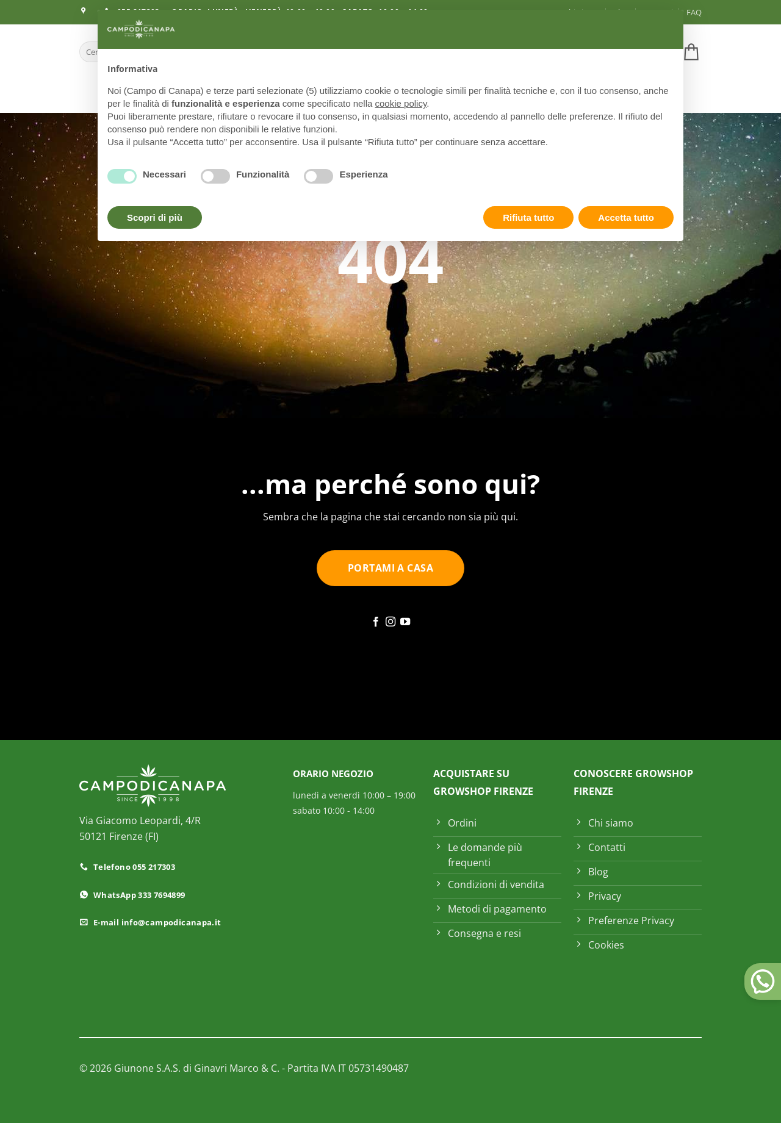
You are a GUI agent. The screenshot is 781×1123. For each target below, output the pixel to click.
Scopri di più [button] (154, 217)
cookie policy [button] (401, 103)
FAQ (694, 12)
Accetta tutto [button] (626, 217)
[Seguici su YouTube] (405, 622)
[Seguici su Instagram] (390, 622)
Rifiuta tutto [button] (528, 217)
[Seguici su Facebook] (375, 622)
